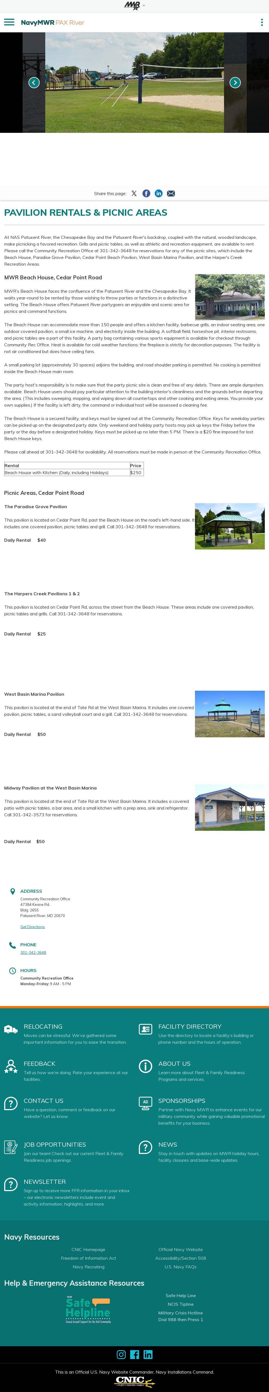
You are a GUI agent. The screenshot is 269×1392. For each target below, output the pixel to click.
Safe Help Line (181, 1295)
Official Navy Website (181, 1249)
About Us (174, 1063)
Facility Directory (190, 1026)
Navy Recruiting (88, 1266)
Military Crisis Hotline (180, 1313)
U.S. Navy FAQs (181, 1266)
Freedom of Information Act (88, 1258)
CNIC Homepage (88, 1249)
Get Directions (32, 927)
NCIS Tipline (181, 1304)
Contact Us (43, 1101)
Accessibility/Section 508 (180, 1258)
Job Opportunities (55, 1144)
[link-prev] (34, 82)
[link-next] (235, 82)
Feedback (39, 1063)
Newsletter (45, 1181)
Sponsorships (181, 1101)
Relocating (43, 1026)
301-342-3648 (33, 952)
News (167, 1144)
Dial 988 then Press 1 (180, 1319)
